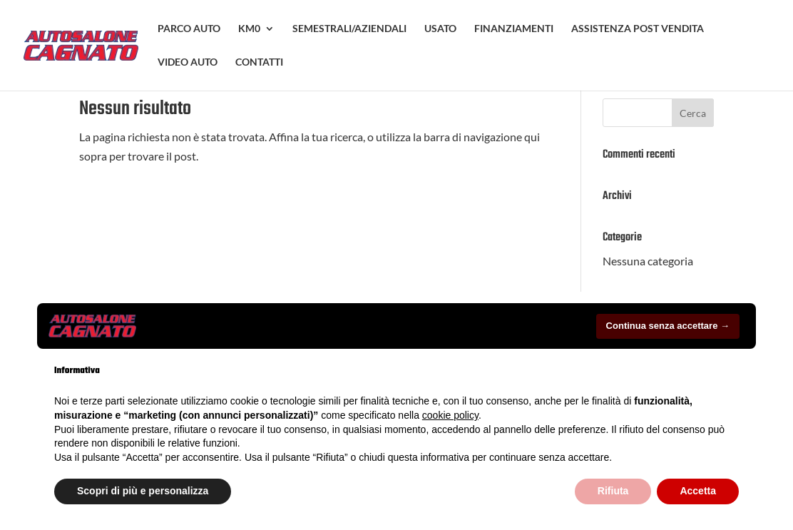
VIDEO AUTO (188, 62)
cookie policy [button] (450, 415)
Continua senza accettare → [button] (668, 325)
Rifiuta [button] (613, 490)
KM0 (249, 29)
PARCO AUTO (189, 29)
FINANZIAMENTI (513, 29)
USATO (440, 29)
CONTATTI (259, 62)
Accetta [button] (698, 490)
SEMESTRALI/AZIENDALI (349, 29)
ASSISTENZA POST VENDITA (637, 29)
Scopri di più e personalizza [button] (142, 490)
